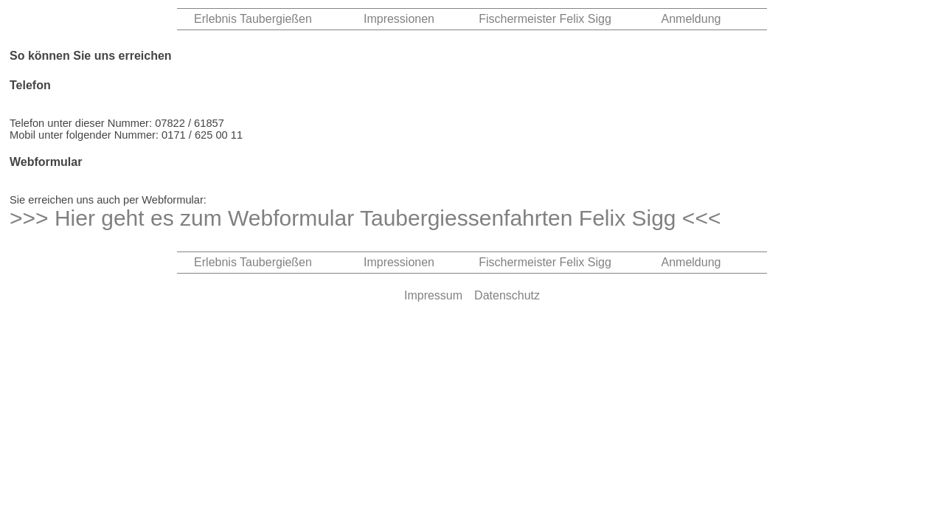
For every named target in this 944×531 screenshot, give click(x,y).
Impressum (433, 295)
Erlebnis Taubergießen (253, 19)
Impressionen (399, 19)
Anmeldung (691, 19)
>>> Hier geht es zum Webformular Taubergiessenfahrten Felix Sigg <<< (365, 218)
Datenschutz (507, 295)
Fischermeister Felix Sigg (545, 19)
